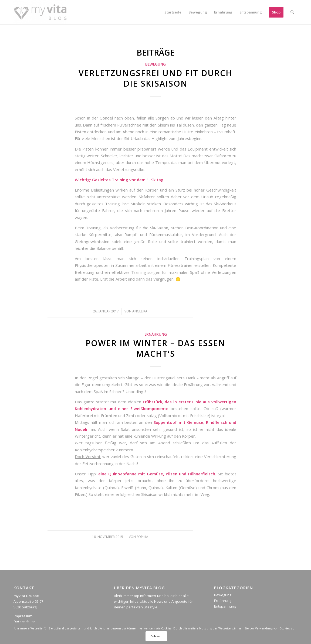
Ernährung (155, 334)
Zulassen (156, 636)
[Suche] (292, 12)
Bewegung (155, 64)
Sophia (142, 536)
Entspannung (225, 606)
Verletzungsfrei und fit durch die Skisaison (155, 78)
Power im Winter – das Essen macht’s (155, 348)
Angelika (139, 311)
